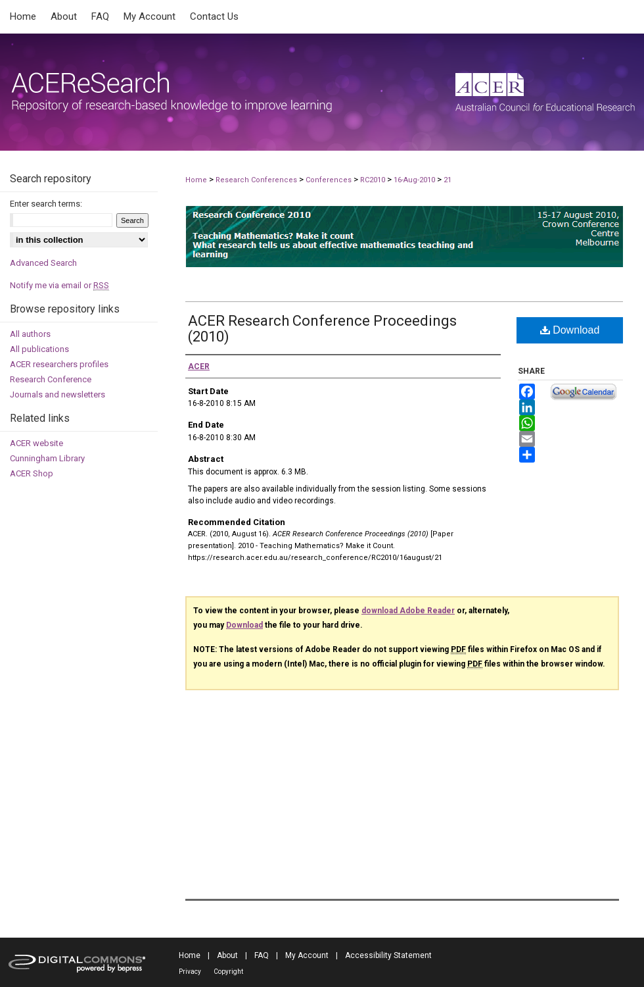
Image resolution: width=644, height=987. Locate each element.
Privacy (190, 971)
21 (447, 180)
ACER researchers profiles (59, 364)
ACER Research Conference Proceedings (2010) (322, 329)
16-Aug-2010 (415, 180)
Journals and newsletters (57, 394)
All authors (30, 334)
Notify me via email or (59, 285)
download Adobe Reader (408, 610)
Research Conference (50, 379)
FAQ (261, 955)
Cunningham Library (47, 458)
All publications (39, 349)
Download (570, 330)
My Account (307, 955)
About (227, 955)
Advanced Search (43, 263)
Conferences (330, 180)
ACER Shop (31, 473)
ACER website (36, 443)
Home (196, 180)
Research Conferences (257, 180)
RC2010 (373, 180)
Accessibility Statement (388, 955)
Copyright (228, 971)
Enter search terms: (46, 204)
